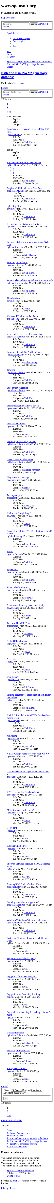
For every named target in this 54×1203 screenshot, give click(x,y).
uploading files (14, 206)
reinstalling (12, 736)
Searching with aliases (17, 262)
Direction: (14, 1093)
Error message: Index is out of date (23, 405)
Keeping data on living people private (24, 224)
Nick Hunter (18, 83)
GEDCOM (12, 828)
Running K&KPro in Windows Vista (24, 884)
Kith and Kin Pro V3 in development (24, 162)
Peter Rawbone (16, 247)
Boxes (10, 551)
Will (11, 661)
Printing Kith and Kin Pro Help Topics (24, 352)
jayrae (12, 643)
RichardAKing (16, 191)
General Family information (20, 459)
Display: (13, 1090)
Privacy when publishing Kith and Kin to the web (30, 280)
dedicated (13, 408)
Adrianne (13, 608)
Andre (12, 515)
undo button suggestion (17, 388)
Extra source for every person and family (26, 605)
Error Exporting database (18, 1050)
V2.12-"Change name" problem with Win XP (28, 753)
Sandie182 (14, 319)
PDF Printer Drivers (16, 423)
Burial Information (15, 1032)
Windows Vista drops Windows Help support (27, 920)
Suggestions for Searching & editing (23, 994)
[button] (9, 111)
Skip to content (8, 17)
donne (12, 265)
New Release (13, 659)
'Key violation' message (18, 477)
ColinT (12, 869)
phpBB (16, 1180)
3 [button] (7, 109)
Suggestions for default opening (21, 958)
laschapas (13, 626)
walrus (12, 209)
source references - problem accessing (24, 334)
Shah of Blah (15, 226)
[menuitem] (21, 38)
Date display (12, 677)
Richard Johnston (17, 336)
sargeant (13, 498)
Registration (12, 569)
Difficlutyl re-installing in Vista (21, 441)
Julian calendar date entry (19, 587)
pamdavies (14, 738)
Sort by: (32, 1090)
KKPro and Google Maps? (19, 513)
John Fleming (15, 536)
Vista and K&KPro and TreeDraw (22, 316)
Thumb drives (13, 298)
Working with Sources (17, 846)
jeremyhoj (14, 590)
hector (12, 830)
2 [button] (7, 106)
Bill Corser (14, 679)
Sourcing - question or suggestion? (23, 902)
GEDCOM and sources (17, 641)
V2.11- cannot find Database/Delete (23, 792)
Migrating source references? (20, 810)
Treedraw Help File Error (18, 623)
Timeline (11, 370)
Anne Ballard (15, 554)
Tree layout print (14, 495)
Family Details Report (17, 1068)
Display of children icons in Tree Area (24, 188)
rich (26, 951)
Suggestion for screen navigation (22, 976)
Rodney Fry (29, 505)
